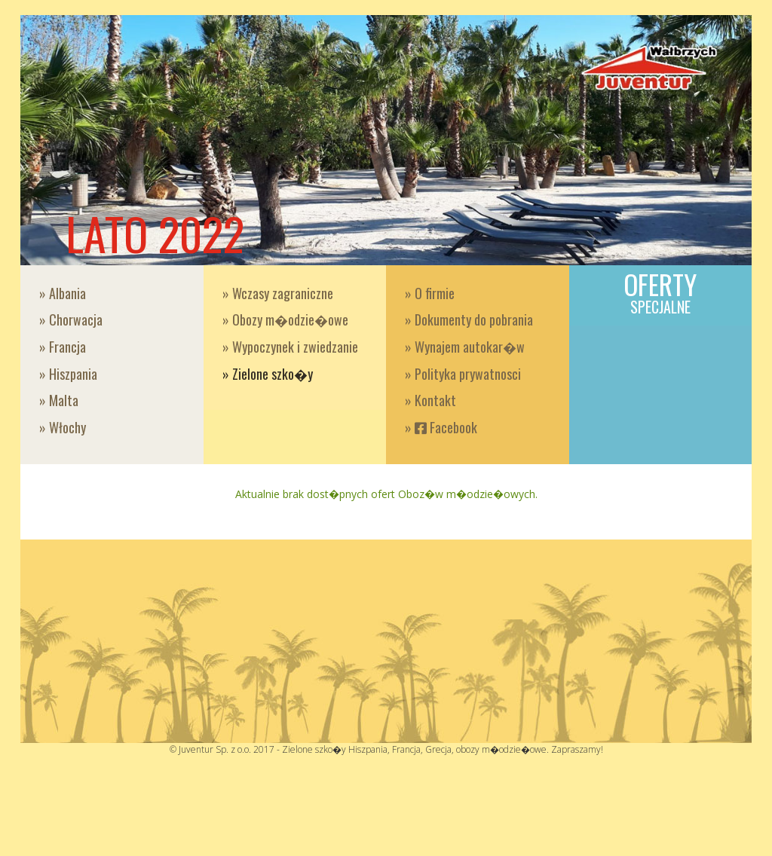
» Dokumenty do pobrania (469, 319)
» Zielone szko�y (267, 374)
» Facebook (441, 427)
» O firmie (430, 293)
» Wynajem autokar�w (465, 346)
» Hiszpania (68, 374)
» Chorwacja (71, 319)
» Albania (62, 293)
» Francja (62, 346)
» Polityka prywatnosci (463, 374)
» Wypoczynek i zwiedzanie (290, 346)
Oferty (660, 291)
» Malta (58, 400)
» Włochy (62, 427)
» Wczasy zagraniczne (277, 293)
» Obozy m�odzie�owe (285, 319)
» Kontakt (430, 400)
